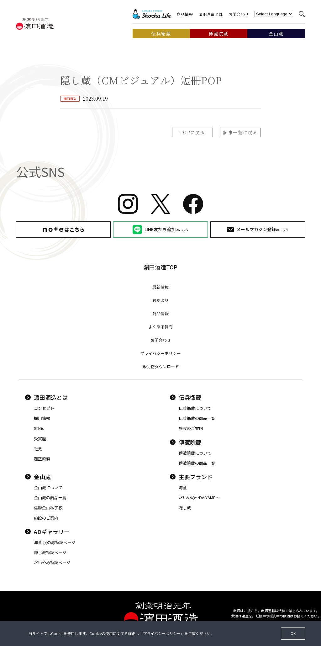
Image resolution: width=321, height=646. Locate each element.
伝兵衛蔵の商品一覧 (197, 418)
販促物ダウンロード (160, 366)
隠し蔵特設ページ (50, 552)
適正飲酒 (42, 459)
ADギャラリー (47, 531)
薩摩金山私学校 (48, 508)
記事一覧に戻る (240, 132)
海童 (183, 487)
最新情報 (160, 287)
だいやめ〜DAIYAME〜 (199, 497)
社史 (38, 449)
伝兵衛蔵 (185, 397)
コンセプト (44, 408)
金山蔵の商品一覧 (50, 497)
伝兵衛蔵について (195, 408)
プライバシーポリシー (160, 353)
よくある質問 (160, 327)
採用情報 (42, 418)
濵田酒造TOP (160, 267)
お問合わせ (239, 14)
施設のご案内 (191, 428)
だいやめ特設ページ (52, 562)
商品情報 (184, 14)
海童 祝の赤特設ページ (55, 542)
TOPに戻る (192, 132)
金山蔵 (38, 477)
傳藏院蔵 (185, 442)
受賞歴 (40, 439)
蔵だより (160, 300)
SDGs (39, 428)
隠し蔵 (185, 508)
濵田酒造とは (210, 14)
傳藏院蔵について (195, 453)
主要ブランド (191, 477)
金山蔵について (48, 487)
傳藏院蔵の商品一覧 (197, 463)
